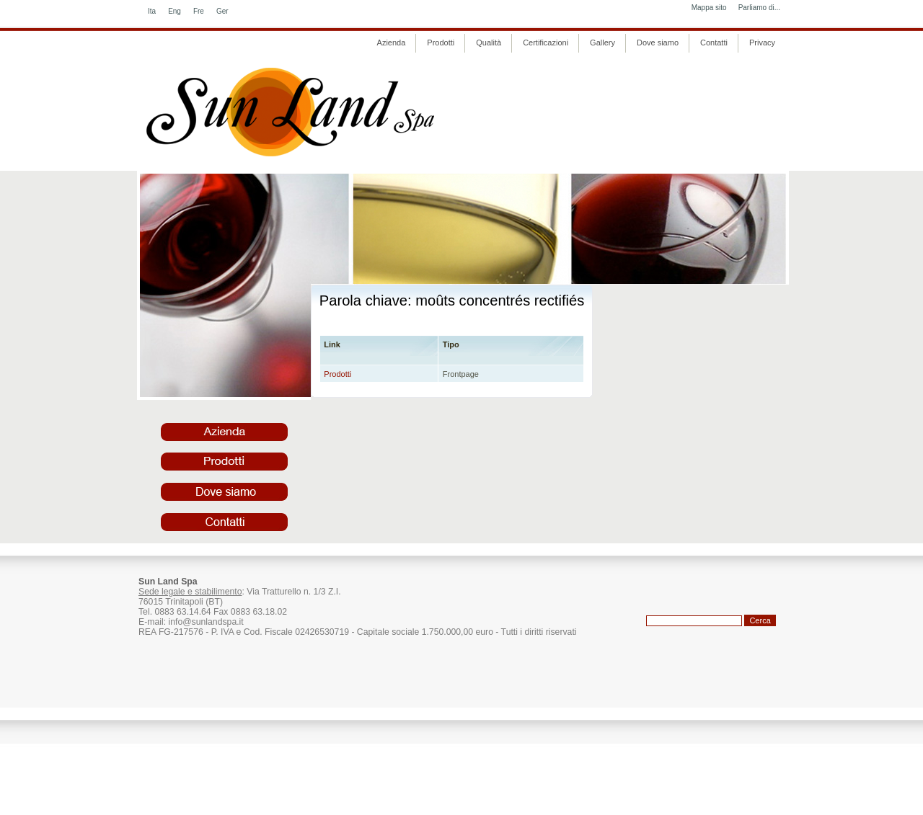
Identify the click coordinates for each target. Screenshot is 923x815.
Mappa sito (709, 8)
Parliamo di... (759, 8)
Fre (198, 11)
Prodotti (337, 374)
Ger (222, 11)
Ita (152, 11)
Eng (174, 11)
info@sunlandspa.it (205, 622)
